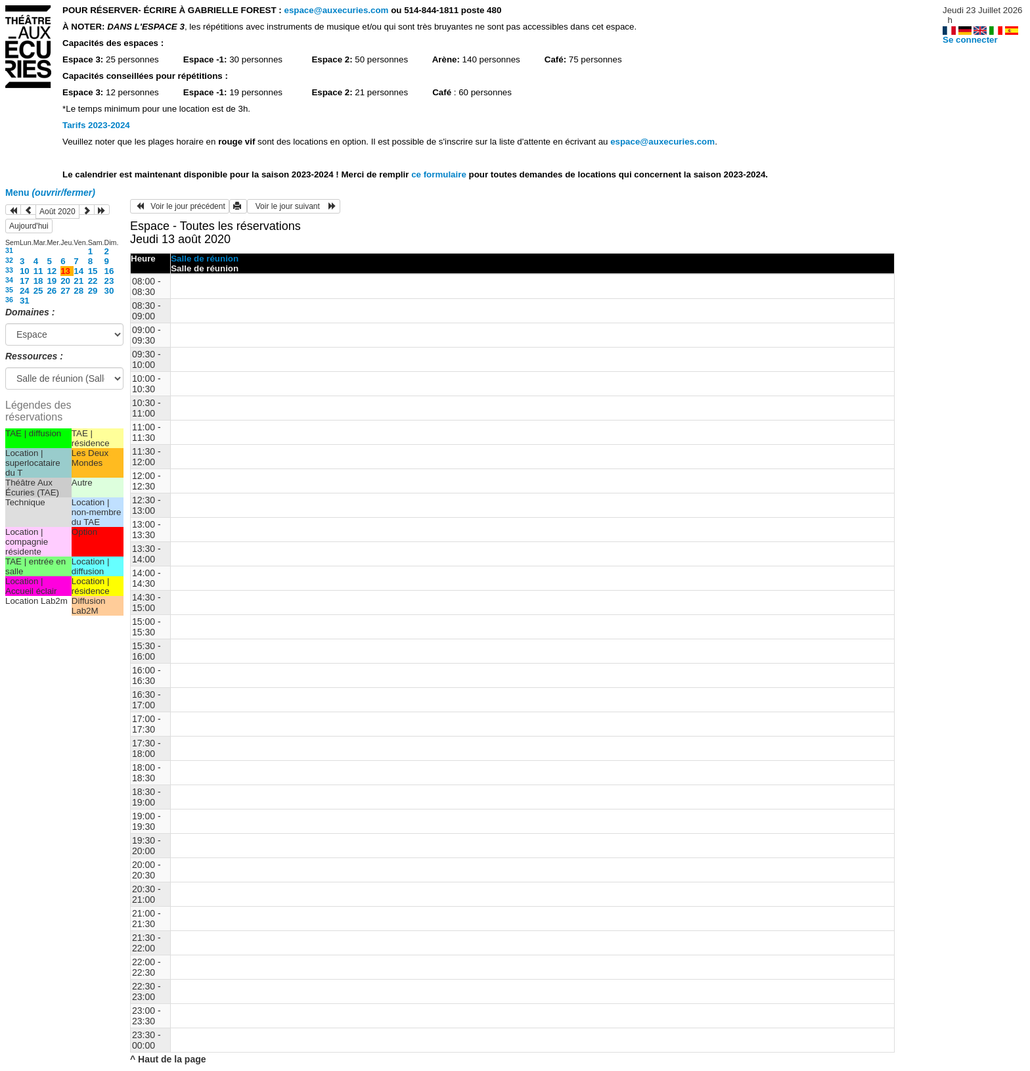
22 (93, 281)
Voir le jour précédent (179, 206)
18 (38, 281)
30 (109, 291)
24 (25, 291)
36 (9, 300)
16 (109, 271)
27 (65, 291)
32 (9, 260)
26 (51, 291)
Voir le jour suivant (293, 206)
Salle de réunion (204, 258)
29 (93, 291)
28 (78, 291)
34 (9, 280)
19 (51, 281)
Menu (50, 192)
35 (9, 290)
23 (109, 281)
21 (78, 281)
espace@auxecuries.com (336, 10)
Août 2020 (57, 211)
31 (9, 250)
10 (25, 271)
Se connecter (970, 40)
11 (38, 271)
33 (9, 270)
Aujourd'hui (29, 226)
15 (93, 271)
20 (65, 281)
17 (25, 281)
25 (38, 291)
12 (51, 271)
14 (78, 271)
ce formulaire (439, 174)
